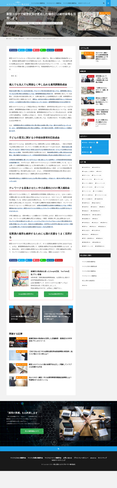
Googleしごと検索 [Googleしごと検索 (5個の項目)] (89, 171)
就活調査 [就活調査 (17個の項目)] (87, 218)
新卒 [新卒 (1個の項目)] (85, 226)
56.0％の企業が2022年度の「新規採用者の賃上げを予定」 (102, 112)
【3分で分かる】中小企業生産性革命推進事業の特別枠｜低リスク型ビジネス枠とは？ (50, 352)
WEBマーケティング (84, 3)
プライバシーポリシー (81, 458)
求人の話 (91, 76)
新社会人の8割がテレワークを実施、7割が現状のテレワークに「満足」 (102, 101)
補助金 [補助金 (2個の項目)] (100, 238)
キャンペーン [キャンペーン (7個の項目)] (101, 183)
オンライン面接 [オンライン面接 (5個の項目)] (88, 183)
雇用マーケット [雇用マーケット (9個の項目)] (88, 246)
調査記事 (47, 23)
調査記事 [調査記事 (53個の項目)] (87, 242)
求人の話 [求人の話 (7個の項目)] (86, 230)
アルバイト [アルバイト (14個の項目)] (97, 175)
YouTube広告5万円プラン (56, 294)
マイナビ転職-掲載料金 (69, 3)
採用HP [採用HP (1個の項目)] (104, 222)
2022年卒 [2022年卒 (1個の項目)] (97, 167)
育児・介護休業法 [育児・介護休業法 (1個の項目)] (89, 238)
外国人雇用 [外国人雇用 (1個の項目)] (97, 214)
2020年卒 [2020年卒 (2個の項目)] (87, 167)
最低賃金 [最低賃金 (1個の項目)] (103, 226)
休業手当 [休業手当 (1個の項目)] (86, 203)
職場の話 (91, 98)
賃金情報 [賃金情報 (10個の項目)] (97, 242)
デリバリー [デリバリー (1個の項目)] (87, 191)
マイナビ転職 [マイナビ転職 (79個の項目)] (88, 199)
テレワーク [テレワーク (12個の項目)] (100, 187)
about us (84, 285)
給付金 (43, 23)
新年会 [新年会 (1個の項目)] (93, 226)
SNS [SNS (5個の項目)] (99, 171)
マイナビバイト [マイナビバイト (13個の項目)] (101, 195)
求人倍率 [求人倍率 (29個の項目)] (96, 230)
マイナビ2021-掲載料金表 (89, 266)
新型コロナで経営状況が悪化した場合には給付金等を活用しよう (42, 38)
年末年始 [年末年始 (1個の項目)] (86, 222)
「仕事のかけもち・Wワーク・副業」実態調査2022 (102, 90)
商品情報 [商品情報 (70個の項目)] (87, 214)
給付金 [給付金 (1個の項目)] (86, 234)
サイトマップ (102, 458)
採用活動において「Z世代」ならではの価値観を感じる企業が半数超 (102, 79)
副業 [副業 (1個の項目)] (103, 206)
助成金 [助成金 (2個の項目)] (86, 210)
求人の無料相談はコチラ (32, 431)
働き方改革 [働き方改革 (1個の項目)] (96, 203)
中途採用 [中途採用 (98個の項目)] (99, 199)
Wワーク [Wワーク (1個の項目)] (86, 175)
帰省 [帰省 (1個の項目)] (96, 218)
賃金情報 (52, 23)
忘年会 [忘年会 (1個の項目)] (95, 222)
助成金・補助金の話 (34, 23)
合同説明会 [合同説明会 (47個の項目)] (96, 210)
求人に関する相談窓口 (88, 280)
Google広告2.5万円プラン (26, 294)
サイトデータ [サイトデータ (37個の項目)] (88, 187)
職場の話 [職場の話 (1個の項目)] (95, 234)
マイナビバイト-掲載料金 (54, 3)
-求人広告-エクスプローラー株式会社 (64, 464)
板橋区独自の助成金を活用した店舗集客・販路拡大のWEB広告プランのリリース (50, 339)
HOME (9, 38)
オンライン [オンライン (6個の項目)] (99, 179)
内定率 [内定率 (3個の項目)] (86, 206)
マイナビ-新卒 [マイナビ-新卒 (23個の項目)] (88, 195)
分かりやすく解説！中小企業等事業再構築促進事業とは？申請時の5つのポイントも (50, 378)
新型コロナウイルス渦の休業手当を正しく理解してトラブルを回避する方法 (50, 365)
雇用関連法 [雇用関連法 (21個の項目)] (100, 246)
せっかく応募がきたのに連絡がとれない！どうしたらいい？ (102, 123)
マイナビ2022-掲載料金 (38, 3)
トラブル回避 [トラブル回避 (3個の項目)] (98, 191)
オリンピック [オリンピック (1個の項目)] (88, 179)
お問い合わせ (67, 458)
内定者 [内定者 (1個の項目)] (94, 206)
